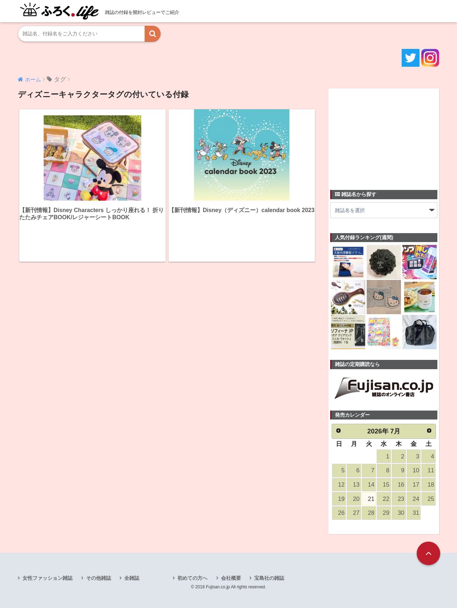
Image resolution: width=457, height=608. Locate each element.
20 (356, 499)
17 (416, 484)
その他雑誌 (98, 578)
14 (371, 484)
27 (356, 512)
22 (386, 499)
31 (416, 512)
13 (356, 484)
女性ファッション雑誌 (47, 578)
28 (371, 512)
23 (401, 499)
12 (341, 484)
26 (341, 512)
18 (431, 484)
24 (416, 499)
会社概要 (231, 578)
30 (401, 512)
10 (416, 470)
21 (371, 499)
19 (341, 499)
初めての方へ (192, 578)
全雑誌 (131, 578)
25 (431, 499)
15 (386, 484)
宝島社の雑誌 (269, 578)
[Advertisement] (383, 135)
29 (386, 512)
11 (431, 470)
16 (401, 484)
